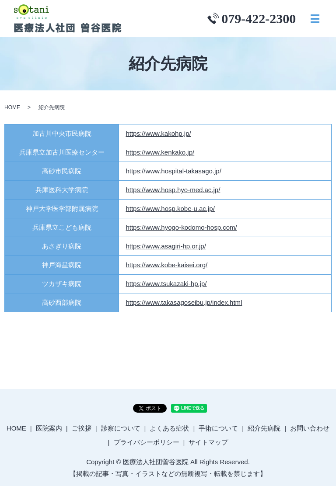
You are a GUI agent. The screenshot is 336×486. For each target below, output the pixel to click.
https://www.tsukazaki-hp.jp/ (166, 283)
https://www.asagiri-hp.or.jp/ (166, 246)
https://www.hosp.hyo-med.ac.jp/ (173, 189)
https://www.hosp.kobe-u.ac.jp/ (170, 208)
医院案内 (49, 428)
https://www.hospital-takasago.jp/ (173, 171)
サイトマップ (208, 442)
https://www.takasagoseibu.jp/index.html (184, 302)
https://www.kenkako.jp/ (160, 152)
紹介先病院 (264, 428)
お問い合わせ (309, 428)
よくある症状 (169, 428)
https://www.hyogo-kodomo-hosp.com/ (181, 227)
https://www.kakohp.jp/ (158, 133)
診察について (120, 428)
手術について (218, 428)
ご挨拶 (81, 428)
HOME (12, 107)
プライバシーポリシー (146, 442)
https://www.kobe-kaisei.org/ (166, 265)
